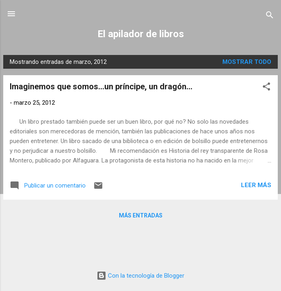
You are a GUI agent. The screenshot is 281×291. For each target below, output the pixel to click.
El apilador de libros (140, 34)
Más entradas (141, 215)
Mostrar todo (246, 61)
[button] (266, 88)
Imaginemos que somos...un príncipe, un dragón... (101, 86)
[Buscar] (270, 16)
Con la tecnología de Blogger (140, 275)
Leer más (256, 185)
